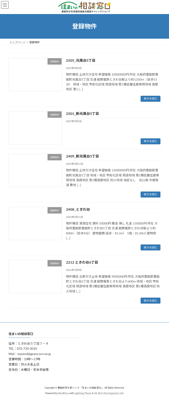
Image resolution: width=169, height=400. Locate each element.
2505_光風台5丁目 (81, 60)
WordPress (63, 393)
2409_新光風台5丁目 (82, 156)
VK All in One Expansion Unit (109, 393)
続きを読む (150, 98)
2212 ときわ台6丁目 (82, 262)
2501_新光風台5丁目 (82, 113)
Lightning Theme (83, 393)
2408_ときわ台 (78, 209)
